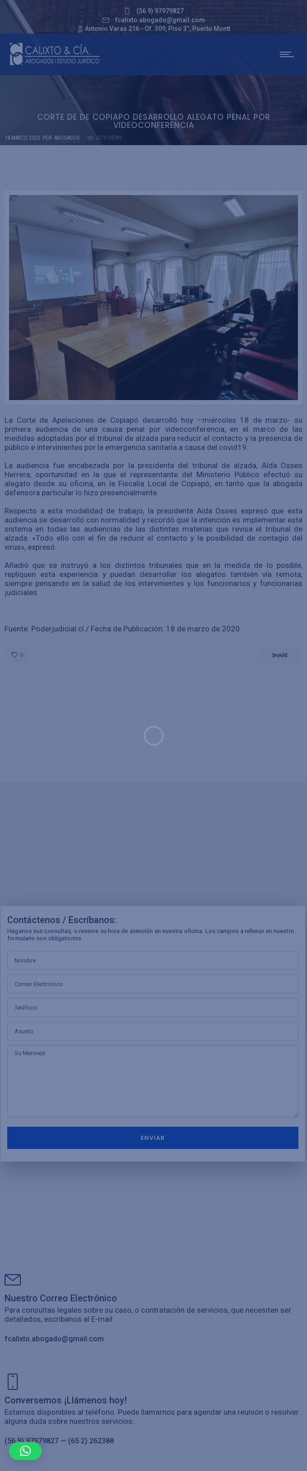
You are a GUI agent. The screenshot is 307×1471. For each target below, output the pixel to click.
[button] (25, 1451)
